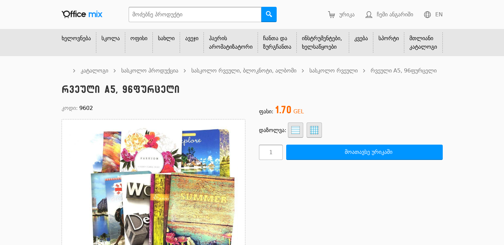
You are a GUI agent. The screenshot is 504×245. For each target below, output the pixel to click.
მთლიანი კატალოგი (423, 42)
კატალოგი (94, 70)
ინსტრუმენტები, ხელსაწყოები (322, 42)
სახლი (166, 38)
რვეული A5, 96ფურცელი (404, 70)
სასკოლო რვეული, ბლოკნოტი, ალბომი (243, 70)
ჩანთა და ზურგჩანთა (277, 42)
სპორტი (388, 38)
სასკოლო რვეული (333, 70)
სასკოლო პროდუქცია (149, 70)
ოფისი (138, 38)
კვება (361, 38)
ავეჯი (191, 38)
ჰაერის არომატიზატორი (231, 42)
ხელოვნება (76, 38)
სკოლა (110, 38)
